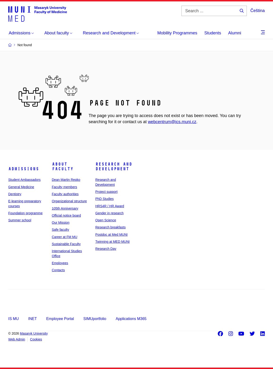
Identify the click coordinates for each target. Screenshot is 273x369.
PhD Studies (104, 199)
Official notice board (66, 215)
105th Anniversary (65, 208)
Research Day (105, 249)
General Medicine (21, 187)
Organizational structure (69, 201)
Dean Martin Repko (66, 180)
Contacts (58, 270)
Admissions (23, 168)
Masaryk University (34, 333)
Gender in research (109, 213)
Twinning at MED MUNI (112, 241)
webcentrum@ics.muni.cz (172, 121)
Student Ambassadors (24, 180)
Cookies (36, 339)
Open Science (105, 220)
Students (212, 33)
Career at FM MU (64, 237)
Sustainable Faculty (66, 244)
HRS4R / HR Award (109, 206)
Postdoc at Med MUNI (111, 234)
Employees (60, 263)
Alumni (234, 33)
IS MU (13, 319)
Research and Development (113, 166)
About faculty (62, 166)
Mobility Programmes (177, 33)
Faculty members (64, 187)
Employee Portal (60, 319)
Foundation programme (25, 213)
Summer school (19, 220)
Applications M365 (131, 319)
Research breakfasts (110, 227)
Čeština (257, 10)
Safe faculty (60, 229)
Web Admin (16, 339)
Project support (106, 192)
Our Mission (61, 222)
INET (32, 319)
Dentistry (14, 194)
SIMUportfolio (94, 319)
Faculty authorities (65, 194)
